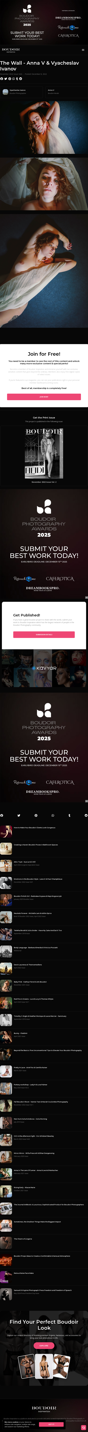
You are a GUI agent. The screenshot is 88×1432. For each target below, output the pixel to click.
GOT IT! (51, 1424)
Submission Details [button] (44, 635)
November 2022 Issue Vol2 (11, 74)
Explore (44, 1345)
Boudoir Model (53, 93)
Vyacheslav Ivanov (18, 90)
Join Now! (44, 397)
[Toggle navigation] (83, 50)
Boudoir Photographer (18, 93)
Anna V (51, 90)
